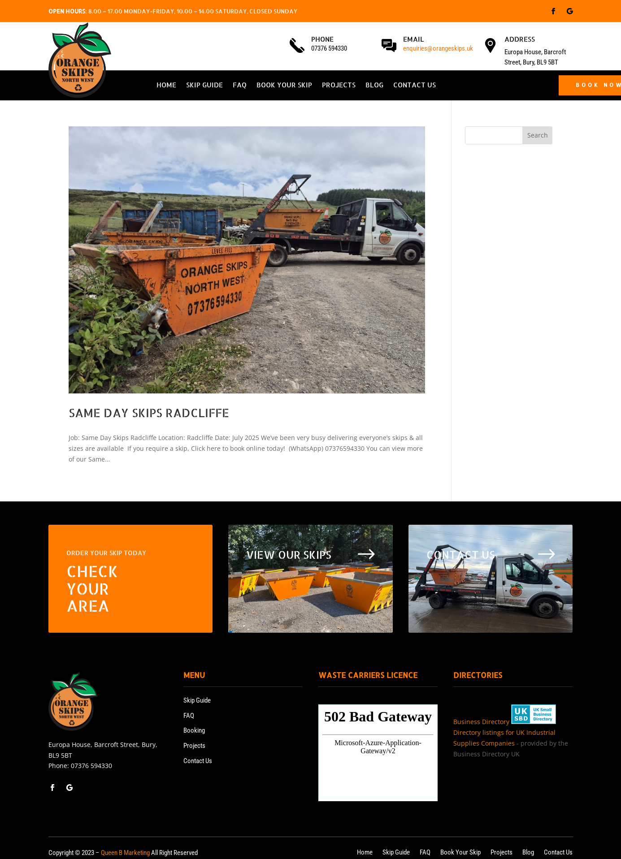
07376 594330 (91, 765)
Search (537, 135)
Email (413, 39)
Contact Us (414, 85)
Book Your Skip (284, 85)
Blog (374, 85)
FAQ (240, 85)
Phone (322, 39)
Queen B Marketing (125, 853)
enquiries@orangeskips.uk (438, 48)
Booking (194, 730)
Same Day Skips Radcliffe (149, 412)
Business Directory (481, 721)
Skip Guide (204, 85)
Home (166, 85)
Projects (339, 85)
